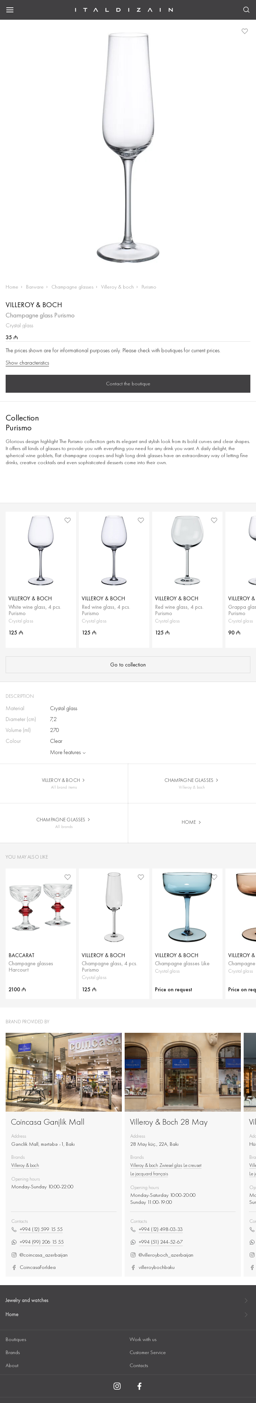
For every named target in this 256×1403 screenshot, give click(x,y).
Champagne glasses (72, 286)
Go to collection (128, 664)
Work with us (143, 1339)
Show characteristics (27, 362)
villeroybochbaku (152, 1267)
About (12, 1365)
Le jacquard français (149, 1173)
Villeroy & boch (117, 286)
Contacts (139, 1365)
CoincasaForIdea (33, 1267)
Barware (35, 286)
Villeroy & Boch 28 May (168, 1121)
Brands (13, 1352)
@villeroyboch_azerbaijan (161, 1255)
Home (12, 286)
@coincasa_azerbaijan (39, 1255)
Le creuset (192, 1165)
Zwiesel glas (171, 1165)
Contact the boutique (128, 383)
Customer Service (148, 1352)
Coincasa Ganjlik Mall (48, 1121)
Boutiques (16, 1339)
